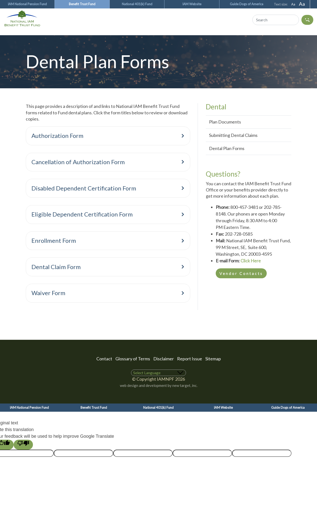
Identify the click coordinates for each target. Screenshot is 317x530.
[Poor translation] (23, 453)
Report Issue (189, 367)
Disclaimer (163, 367)
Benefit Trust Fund (82, 4)
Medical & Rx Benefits (35, 36)
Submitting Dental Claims (233, 143)
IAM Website (191, 4)
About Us (297, 36)
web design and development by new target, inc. (158, 394)
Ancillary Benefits (156, 36)
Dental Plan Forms (226, 156)
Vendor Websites (252, 36)
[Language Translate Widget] (158, 381)
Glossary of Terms (132, 367)
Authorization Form (109, 145)
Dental (83, 36)
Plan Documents (225, 130)
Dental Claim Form (109, 277)
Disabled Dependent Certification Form (109, 198)
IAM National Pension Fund (27, 4)
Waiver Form (109, 303)
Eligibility (205, 36)
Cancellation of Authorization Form (109, 172)
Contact (104, 367)
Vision (112, 36)
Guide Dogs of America (246, 4)
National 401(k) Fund (137, 4)
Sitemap (213, 367)
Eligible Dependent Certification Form (109, 224)
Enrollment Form (109, 250)
